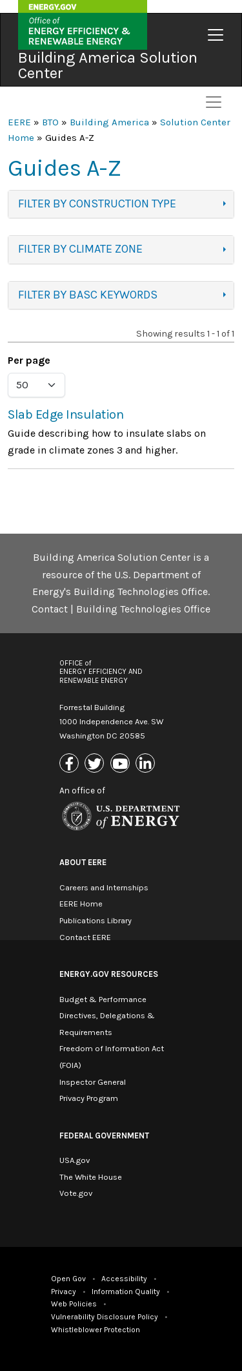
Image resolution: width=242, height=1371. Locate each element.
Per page (29, 360)
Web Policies (74, 1303)
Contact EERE (85, 937)
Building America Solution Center (107, 65)
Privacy (63, 1291)
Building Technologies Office (143, 609)
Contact (50, 609)
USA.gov (74, 1160)
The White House (90, 1177)
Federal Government (104, 1135)
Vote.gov (75, 1193)
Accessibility (124, 1278)
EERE (19, 122)
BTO (50, 122)
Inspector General (92, 1082)
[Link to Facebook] (70, 764)
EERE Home (81, 903)
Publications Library (95, 920)
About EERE (82, 862)
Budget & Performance (102, 999)
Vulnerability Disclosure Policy (104, 1316)
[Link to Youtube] (121, 764)
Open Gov (68, 1278)
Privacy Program (88, 1098)
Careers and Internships (103, 887)
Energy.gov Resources (108, 974)
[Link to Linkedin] (147, 764)
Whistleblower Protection (95, 1329)
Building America (109, 122)
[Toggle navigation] (215, 35)
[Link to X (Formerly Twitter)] (96, 764)
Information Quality (126, 1291)
